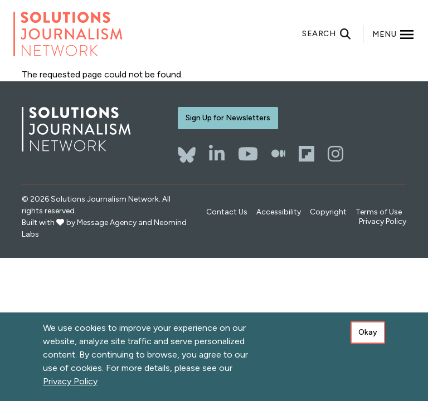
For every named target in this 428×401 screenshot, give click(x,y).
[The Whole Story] (278, 153)
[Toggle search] (332, 34)
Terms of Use (379, 212)
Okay (367, 332)
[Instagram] (335, 153)
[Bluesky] (187, 149)
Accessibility (278, 212)
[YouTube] (248, 153)
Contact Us (226, 212)
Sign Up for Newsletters (228, 118)
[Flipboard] (306, 153)
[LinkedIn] (217, 153)
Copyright (328, 212)
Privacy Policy (382, 221)
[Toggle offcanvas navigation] (393, 34)
